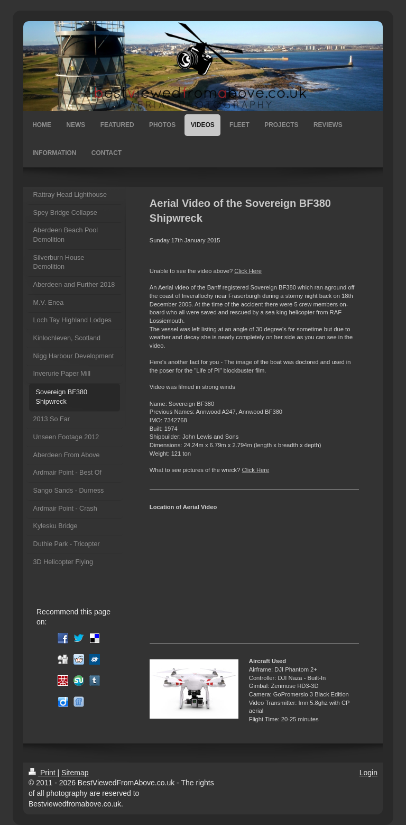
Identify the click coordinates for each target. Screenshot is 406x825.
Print (43, 772)
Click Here (248, 271)
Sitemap (74, 772)
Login (368, 772)
